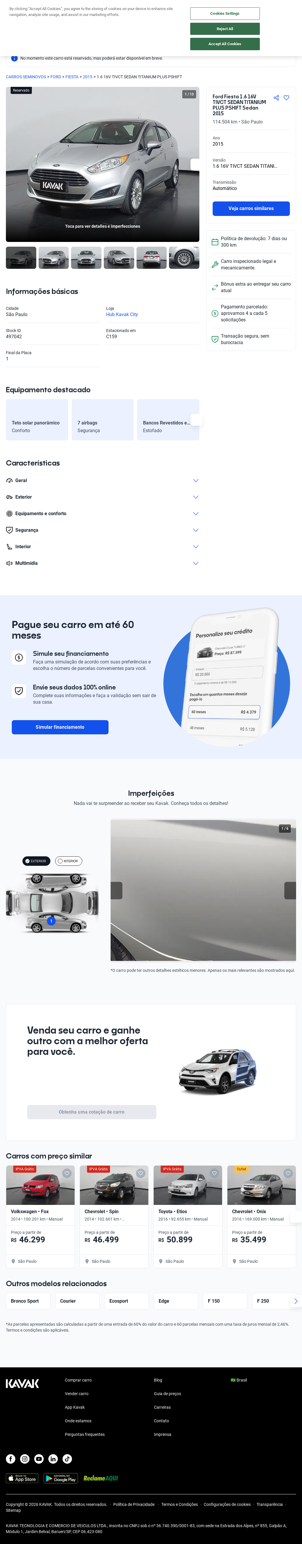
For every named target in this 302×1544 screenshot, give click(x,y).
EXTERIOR (35, 861)
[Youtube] (39, 1459)
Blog (158, 1380)
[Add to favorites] (94, 1173)
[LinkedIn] (53, 1459)
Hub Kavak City (122, 314)
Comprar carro (78, 1380)
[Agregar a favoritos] (286, 97)
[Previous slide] (116, 890)
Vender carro (76, 1393)
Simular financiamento (60, 727)
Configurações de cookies (227, 1504)
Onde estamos (78, 1420)
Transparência (270, 1504)
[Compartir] (276, 97)
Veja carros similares (251, 208)
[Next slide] (196, 164)
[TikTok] (67, 1459)
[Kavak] (14, 8)
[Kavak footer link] (22, 1408)
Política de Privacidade (134, 1504)
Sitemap (13, 1510)
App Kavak (75, 1407)
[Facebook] (10, 1459)
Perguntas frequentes (85, 1434)
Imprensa (162, 1434)
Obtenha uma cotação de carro (91, 1112)
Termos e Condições (179, 1504)
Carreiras (162, 1407)
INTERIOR (68, 861)
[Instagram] (24, 1459)
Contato (161, 1420)
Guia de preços (167, 1393)
